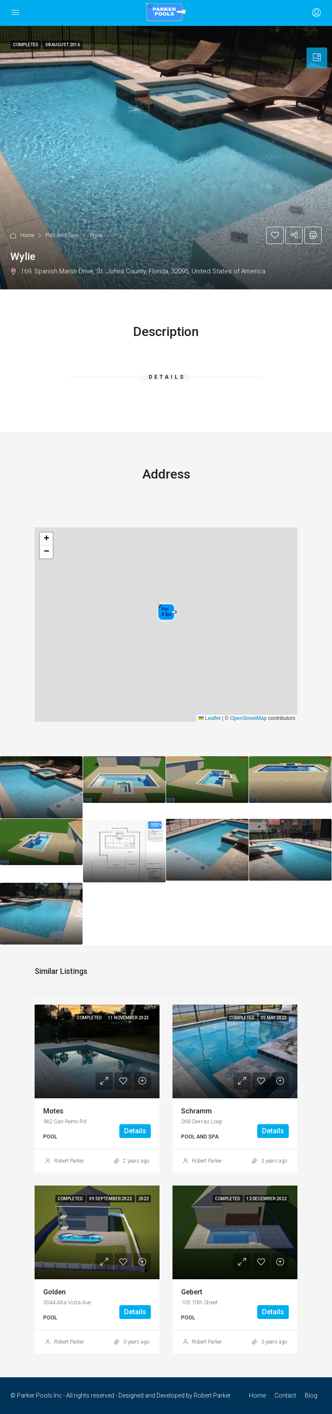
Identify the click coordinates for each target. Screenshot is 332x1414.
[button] (166, 612)
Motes (53, 1111)
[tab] (316, 58)
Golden (54, 1292)
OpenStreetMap (248, 718)
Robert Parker (69, 1161)
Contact (285, 1395)
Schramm (196, 1111)
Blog (311, 1395)
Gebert (191, 1292)
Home (27, 235)
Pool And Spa (61, 235)
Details (135, 1131)
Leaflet (209, 718)
